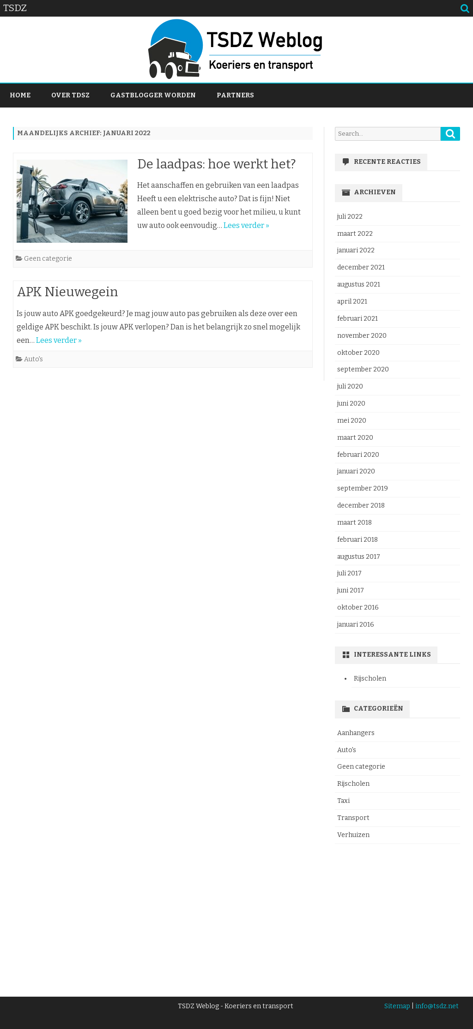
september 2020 (363, 369)
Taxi (343, 801)
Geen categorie (48, 259)
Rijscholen (370, 678)
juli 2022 (350, 217)
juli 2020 (350, 386)
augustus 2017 (358, 557)
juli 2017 (349, 573)
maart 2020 (355, 438)
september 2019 (362, 488)
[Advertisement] (397, 914)
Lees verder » (246, 225)
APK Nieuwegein (67, 291)
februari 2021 (357, 319)
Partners (235, 95)
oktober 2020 (358, 353)
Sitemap (397, 1006)
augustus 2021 (358, 284)
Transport (353, 818)
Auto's (33, 359)
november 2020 (362, 336)
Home (20, 95)
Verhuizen (353, 835)
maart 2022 (355, 234)
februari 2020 (358, 455)
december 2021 (361, 267)
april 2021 (352, 301)
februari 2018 (357, 540)
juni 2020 (351, 403)
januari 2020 (356, 471)
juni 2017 (350, 590)
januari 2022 (356, 250)
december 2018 (361, 505)
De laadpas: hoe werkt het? (216, 164)
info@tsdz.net (437, 1006)
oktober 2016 (358, 607)
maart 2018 (354, 522)
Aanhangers (356, 733)
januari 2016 (355, 624)
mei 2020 (351, 421)
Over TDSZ (70, 95)
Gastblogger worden (153, 95)
